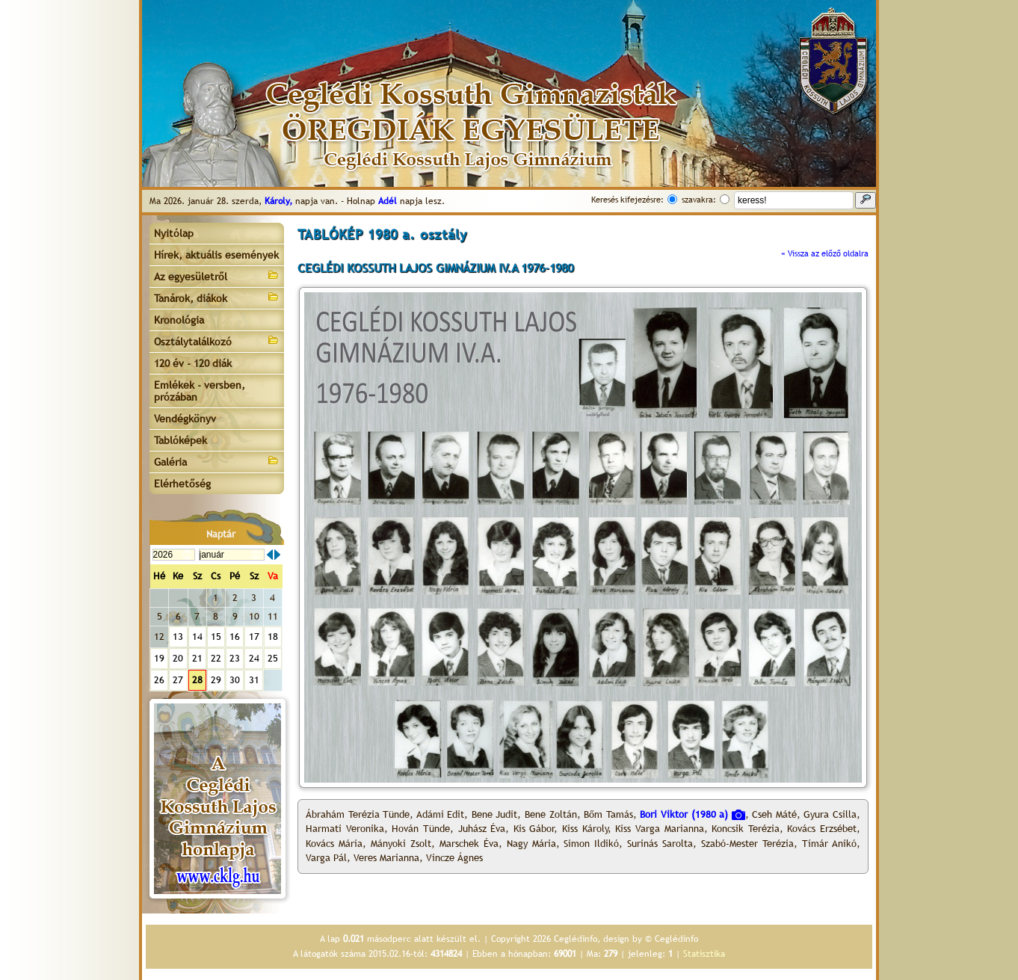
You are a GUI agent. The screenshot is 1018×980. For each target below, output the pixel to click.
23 (234, 658)
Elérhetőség (182, 484)
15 (216, 636)
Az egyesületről (217, 275)
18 (273, 636)
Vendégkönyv (185, 419)
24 (254, 658)
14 (197, 636)
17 (254, 636)
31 (254, 679)
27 (178, 679)
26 (159, 679)
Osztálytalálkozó (217, 340)
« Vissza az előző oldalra (825, 253)
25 (273, 658)
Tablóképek (180, 440)
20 (178, 658)
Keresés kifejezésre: (627, 199)
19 (159, 658)
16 (234, 636)
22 (216, 658)
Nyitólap (174, 233)
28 (197, 679)
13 (178, 636)
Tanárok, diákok (217, 297)
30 (234, 679)
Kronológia (179, 320)
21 (197, 658)
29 (216, 679)
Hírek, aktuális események (216, 255)
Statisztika (704, 954)
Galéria (217, 461)
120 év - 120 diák (193, 363)
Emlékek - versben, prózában (199, 391)
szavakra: (699, 199)
